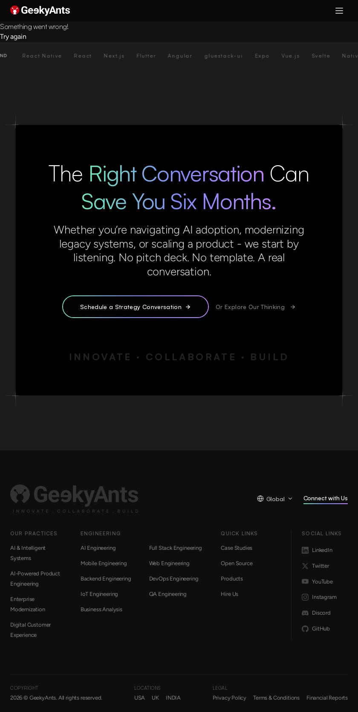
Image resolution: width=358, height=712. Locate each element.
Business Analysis (101, 609)
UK (155, 697)
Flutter (154, 56)
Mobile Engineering (104, 563)
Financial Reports (327, 697)
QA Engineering (168, 594)
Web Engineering (169, 563)
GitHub (316, 628)
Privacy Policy (230, 697)
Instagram (319, 597)
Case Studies (236, 548)
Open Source (236, 563)
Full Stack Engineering (175, 548)
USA (139, 697)
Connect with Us (325, 499)
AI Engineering (98, 548)
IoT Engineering (99, 594)
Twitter (315, 566)
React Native (50, 56)
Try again (13, 36)
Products (232, 578)
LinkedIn (317, 550)
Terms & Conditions (276, 697)
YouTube (317, 581)
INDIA (173, 697)
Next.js (121, 56)
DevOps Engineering (174, 578)
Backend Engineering (106, 578)
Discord (316, 613)
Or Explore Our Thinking (256, 306)
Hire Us (229, 594)
